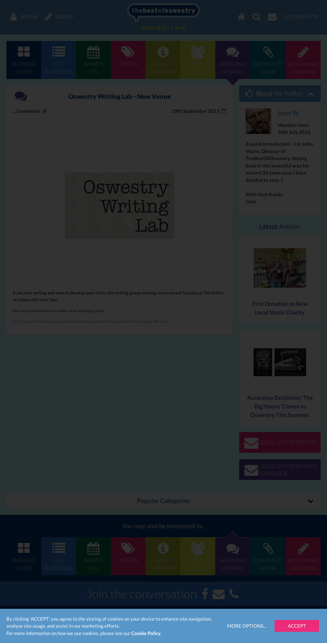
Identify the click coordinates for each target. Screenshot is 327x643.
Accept (297, 626)
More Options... (246, 626)
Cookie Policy (146, 633)
